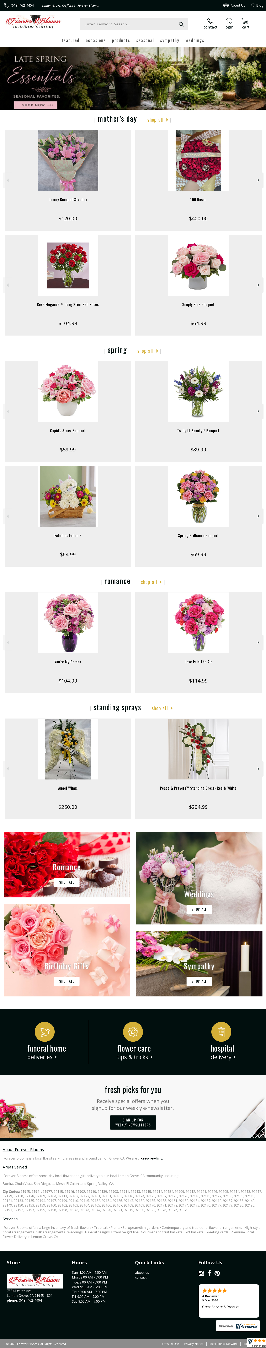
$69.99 (198, 554)
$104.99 (67, 323)
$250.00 (67, 806)
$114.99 (198, 680)
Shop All (155, 119)
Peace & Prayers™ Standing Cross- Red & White (198, 788)
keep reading (151, 1158)
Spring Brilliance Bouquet (198, 535)
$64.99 (198, 323)
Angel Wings (68, 788)
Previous (7, 180)
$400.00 (198, 218)
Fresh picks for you (133, 1097)
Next (259, 180)
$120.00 (67, 218)
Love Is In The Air (198, 661)
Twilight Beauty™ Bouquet (198, 430)
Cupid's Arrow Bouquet (68, 430)
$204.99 (198, 806)
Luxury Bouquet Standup (68, 199)
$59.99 (68, 449)
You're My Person (68, 661)
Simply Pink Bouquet (198, 304)
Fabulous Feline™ (67, 535)
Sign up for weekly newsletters (133, 1122)
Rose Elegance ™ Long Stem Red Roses (68, 304)
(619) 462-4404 (22, 5)
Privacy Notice (193, 1344)
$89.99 (198, 449)
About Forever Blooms (23, 1149)
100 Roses (198, 199)
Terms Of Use (169, 1344)
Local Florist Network (223, 1344)
